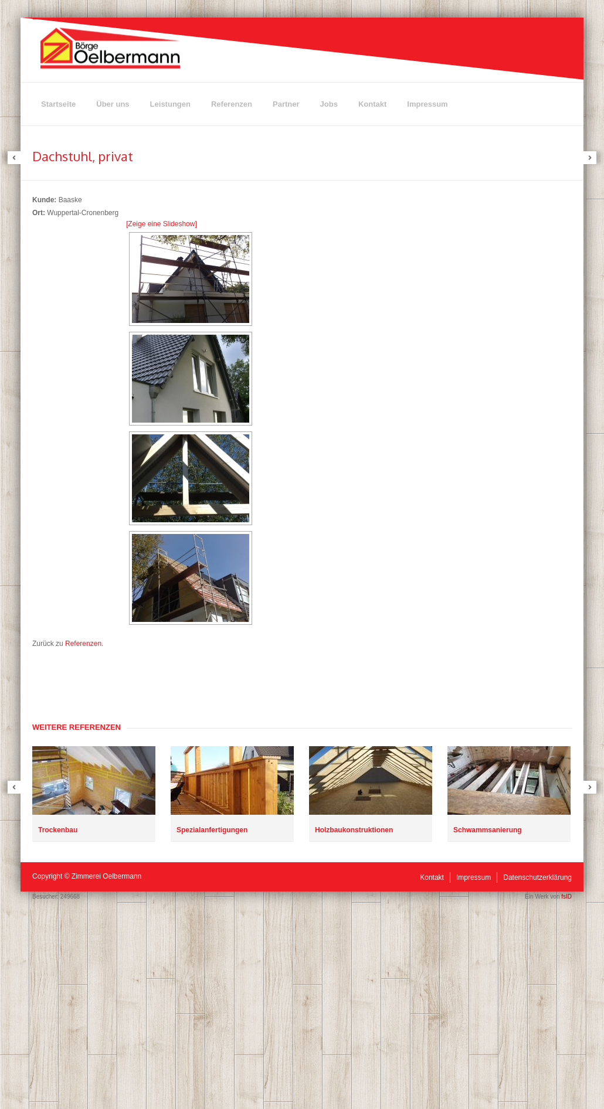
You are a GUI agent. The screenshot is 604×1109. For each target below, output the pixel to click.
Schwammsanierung (487, 830)
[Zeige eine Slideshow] (161, 224)
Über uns (112, 104)
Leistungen (170, 104)
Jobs (329, 104)
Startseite (58, 104)
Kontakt (372, 104)
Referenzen (231, 104)
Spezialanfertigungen (212, 830)
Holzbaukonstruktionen (354, 830)
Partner (286, 104)
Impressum (427, 104)
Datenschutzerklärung (537, 877)
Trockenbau (57, 830)
